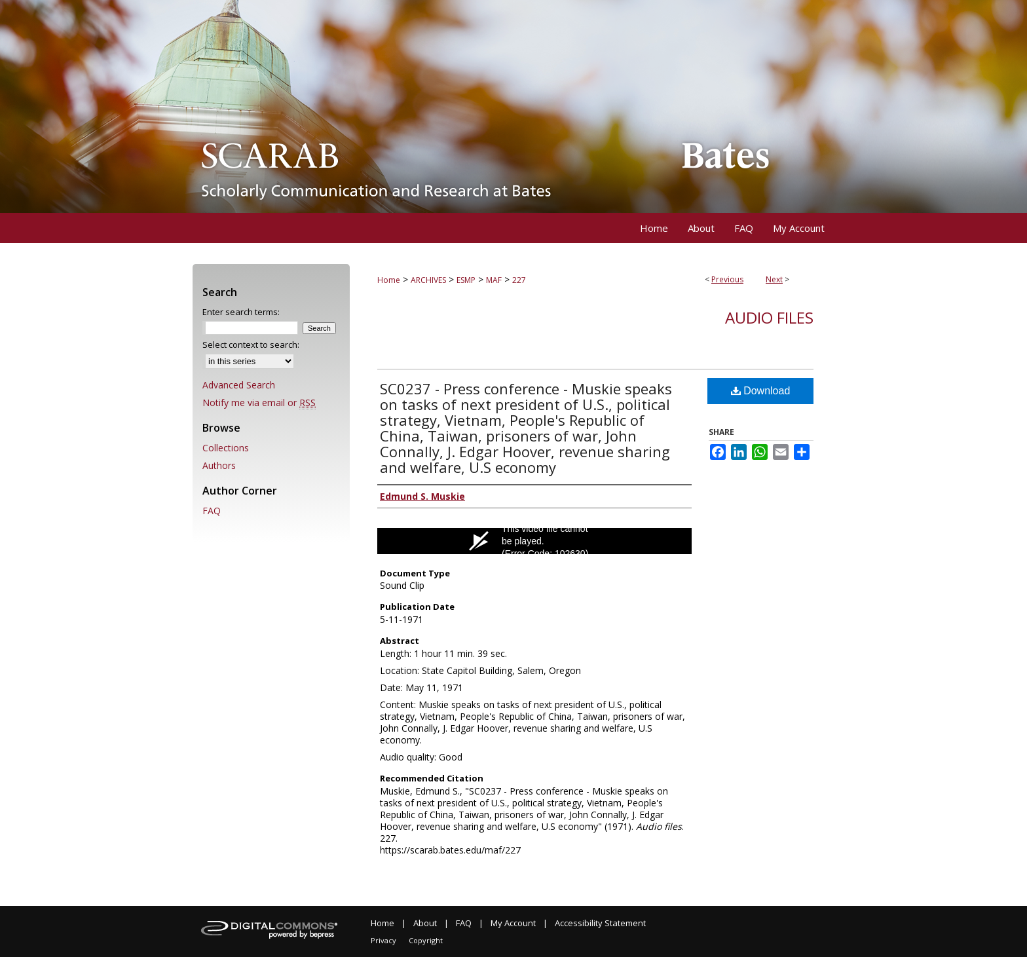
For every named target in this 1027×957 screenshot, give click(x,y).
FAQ (211, 510)
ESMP (466, 280)
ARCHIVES (428, 280)
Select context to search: (250, 344)
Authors (219, 465)
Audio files (769, 317)
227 (519, 280)
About (425, 923)
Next (774, 279)
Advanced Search (238, 385)
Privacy (383, 940)
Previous (727, 279)
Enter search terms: (241, 312)
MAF (494, 280)
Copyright (426, 940)
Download (761, 390)
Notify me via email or (259, 402)
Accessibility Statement (600, 923)
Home (388, 280)
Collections (225, 447)
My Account (513, 923)
